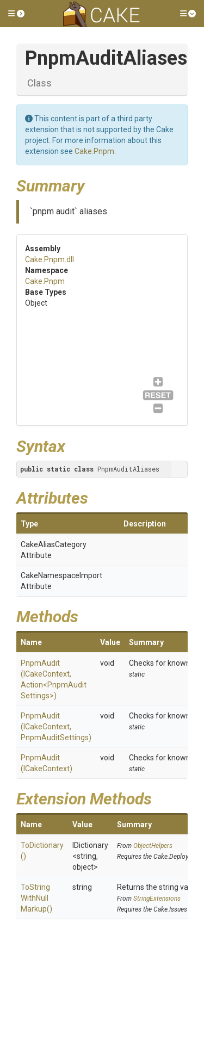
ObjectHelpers (152, 846)
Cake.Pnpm (94, 151)
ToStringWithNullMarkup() (36, 898)
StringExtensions (157, 898)
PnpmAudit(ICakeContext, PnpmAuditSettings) (56, 726)
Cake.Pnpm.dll (49, 259)
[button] (16, 13)
